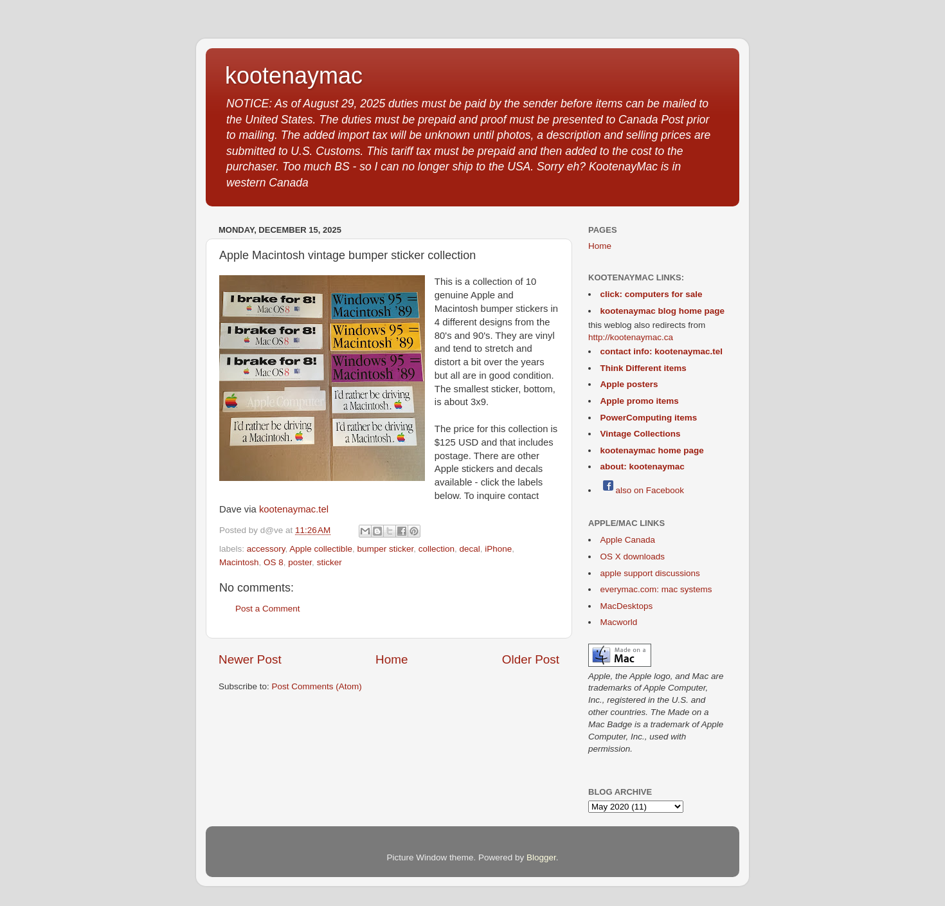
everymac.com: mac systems (656, 589)
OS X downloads (632, 556)
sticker (329, 562)
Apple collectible (320, 549)
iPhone (498, 549)
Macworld (619, 622)
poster (300, 562)
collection (437, 549)
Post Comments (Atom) (317, 686)
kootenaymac (294, 75)
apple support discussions (650, 573)
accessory (266, 549)
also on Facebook (642, 490)
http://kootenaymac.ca (630, 337)
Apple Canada (628, 540)
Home (391, 659)
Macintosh (239, 562)
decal (470, 549)
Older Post (530, 659)
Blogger (541, 857)
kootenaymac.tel (293, 509)
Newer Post (250, 659)
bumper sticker (385, 549)
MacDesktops (626, 606)
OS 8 (274, 562)
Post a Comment (267, 608)
